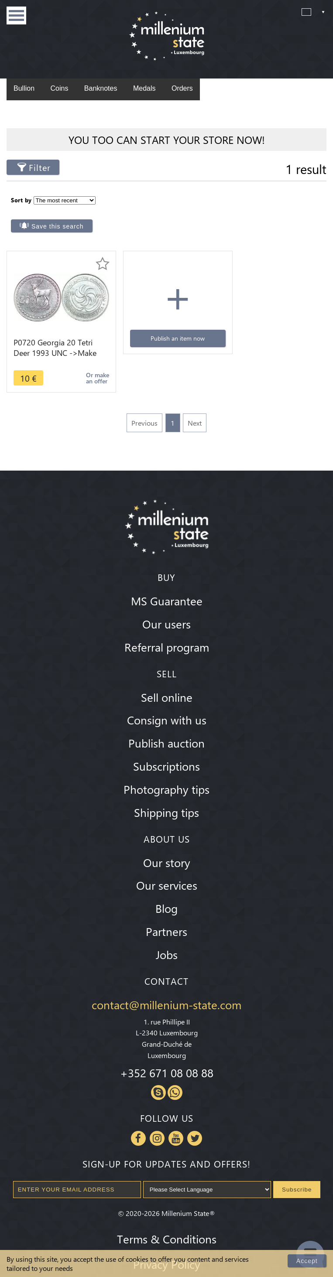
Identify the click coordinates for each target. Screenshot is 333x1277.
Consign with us (166, 700)
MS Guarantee (167, 581)
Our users (166, 605)
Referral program (166, 627)
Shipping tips (166, 792)
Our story (166, 843)
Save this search (218, 207)
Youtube (175, 1119)
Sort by (21, 199)
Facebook (138, 1119)
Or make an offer (90, 359)
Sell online (166, 677)
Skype (158, 1073)
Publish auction (166, 724)
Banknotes (100, 88)
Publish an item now (166, 319)
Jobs (167, 935)
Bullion (24, 88)
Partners (166, 912)
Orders (182, 88)
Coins (59, 88)
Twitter (194, 1119)
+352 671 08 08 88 (166, 1053)
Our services (166, 866)
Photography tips (166, 770)
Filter (40, 167)
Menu (16, 15)
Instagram (157, 1119)
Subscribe (297, 1170)
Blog (166, 889)
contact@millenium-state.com (166, 985)
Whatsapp (175, 1073)
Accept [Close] (307, 1260)
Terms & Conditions (166, 1219)
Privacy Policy (166, 1244)
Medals (144, 88)
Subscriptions (166, 747)
